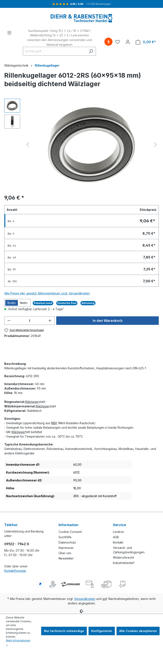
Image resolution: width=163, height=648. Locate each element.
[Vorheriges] (27, 144)
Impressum (66, 548)
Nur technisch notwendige (64, 631)
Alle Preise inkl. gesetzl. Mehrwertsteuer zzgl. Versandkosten (47, 293)
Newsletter (66, 558)
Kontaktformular (15, 570)
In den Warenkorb (107, 320)
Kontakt (118, 542)
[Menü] (9, 33)
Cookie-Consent (70, 532)
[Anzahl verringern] (8, 321)
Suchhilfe (65, 537)
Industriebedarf (123, 563)
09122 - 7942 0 (16, 544)
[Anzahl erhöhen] (49, 321)
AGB (116, 537)
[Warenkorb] (146, 42)
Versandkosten (84, 599)
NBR (54, 423)
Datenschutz (67, 542)
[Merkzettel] (117, 42)
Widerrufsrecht (123, 557)
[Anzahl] (29, 321)
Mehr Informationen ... (18, 642)
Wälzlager (32, 402)
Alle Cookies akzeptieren (138, 631)
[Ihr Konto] (128, 42)
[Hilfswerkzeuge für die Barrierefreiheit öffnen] (108, 42)
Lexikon (118, 532)
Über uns (65, 553)
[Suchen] (91, 51)
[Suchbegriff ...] (54, 51)
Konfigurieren (101, 631)
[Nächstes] (155, 144)
